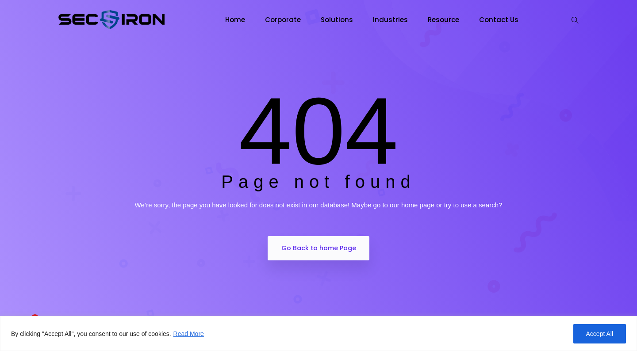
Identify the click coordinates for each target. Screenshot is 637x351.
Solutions (337, 19)
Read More (188, 333)
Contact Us (498, 19)
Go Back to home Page (318, 248)
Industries (390, 19)
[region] (318, 333)
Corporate (283, 19)
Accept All (599, 333)
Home (235, 19)
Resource (443, 19)
